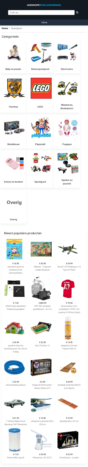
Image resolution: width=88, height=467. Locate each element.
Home (44, 22)
